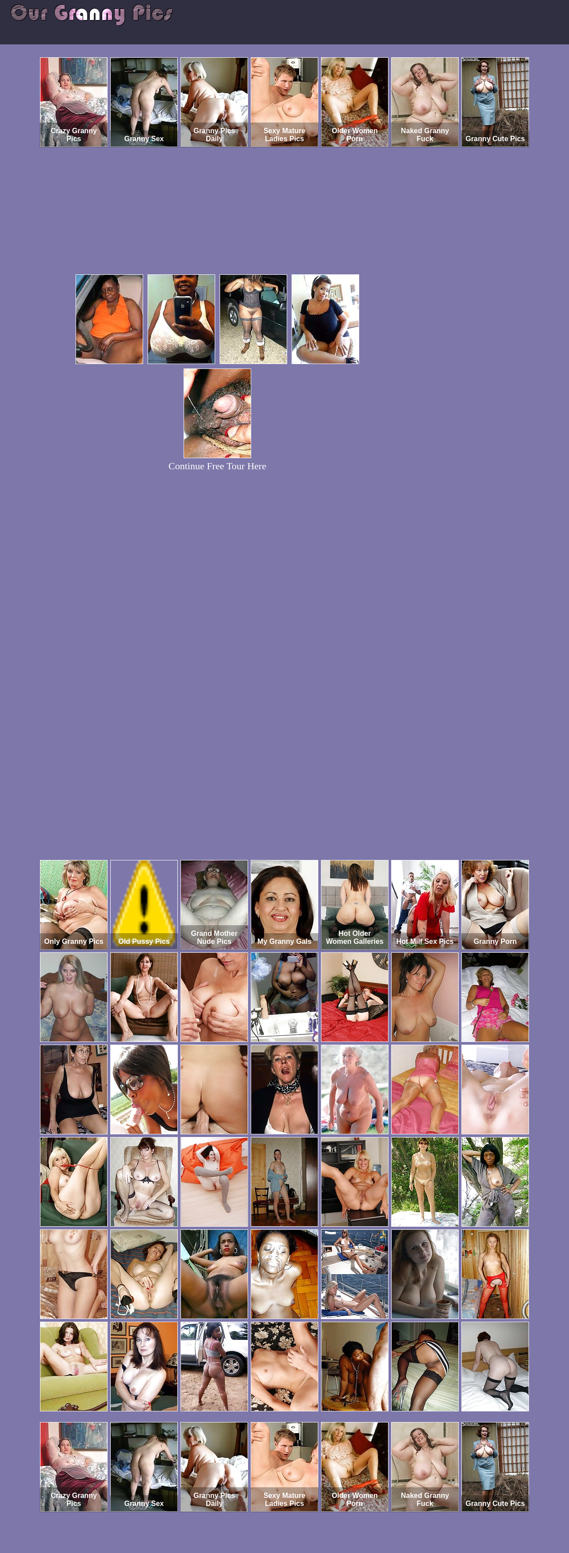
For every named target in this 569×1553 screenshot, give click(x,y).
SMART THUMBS (300, 1515)
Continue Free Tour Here (217, 465)
